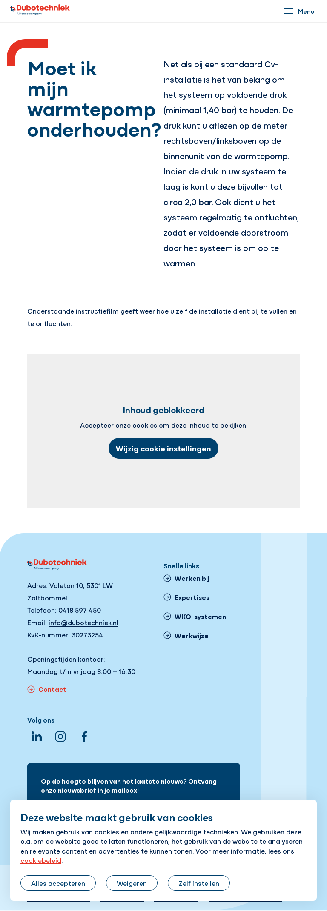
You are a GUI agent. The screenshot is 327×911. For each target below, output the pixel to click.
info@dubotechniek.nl (83, 622)
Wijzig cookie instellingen (163, 448)
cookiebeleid (40, 860)
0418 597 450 (79, 609)
